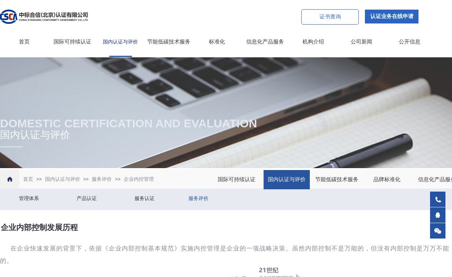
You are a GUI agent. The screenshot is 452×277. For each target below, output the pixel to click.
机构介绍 (313, 42)
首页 (24, 42)
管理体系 (29, 198)
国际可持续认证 (72, 42)
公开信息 (409, 42)
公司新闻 (361, 42)
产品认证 (87, 198)
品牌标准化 (386, 179)
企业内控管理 (139, 179)
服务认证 (144, 198)
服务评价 (102, 179)
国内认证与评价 (120, 42)
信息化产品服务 (265, 42)
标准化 (217, 42)
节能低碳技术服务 (168, 42)
